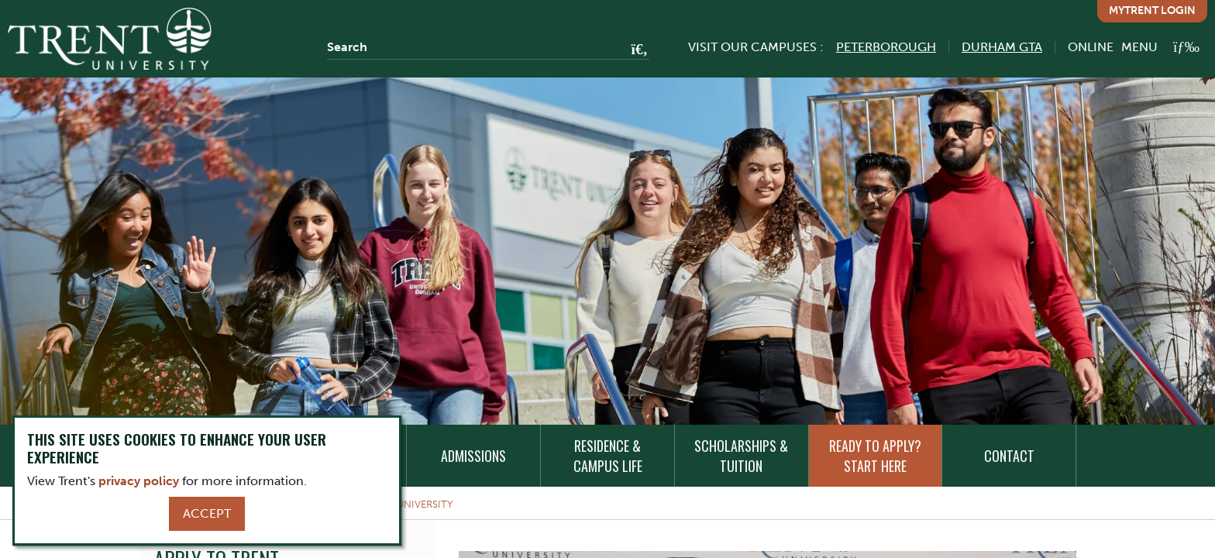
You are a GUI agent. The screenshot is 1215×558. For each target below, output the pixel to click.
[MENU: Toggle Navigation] (1160, 47)
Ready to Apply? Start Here (875, 456)
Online (1090, 47)
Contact (1009, 456)
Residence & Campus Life (607, 456)
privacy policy (138, 481)
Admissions (473, 456)
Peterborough (886, 47)
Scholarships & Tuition (741, 456)
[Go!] (635, 50)
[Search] (488, 47)
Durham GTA (1002, 47)
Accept (207, 513)
